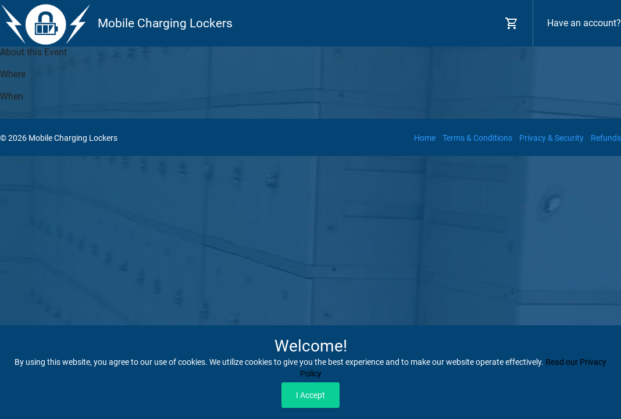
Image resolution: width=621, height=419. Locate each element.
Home (425, 138)
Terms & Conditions (477, 138)
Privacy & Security (551, 138)
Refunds (606, 138)
